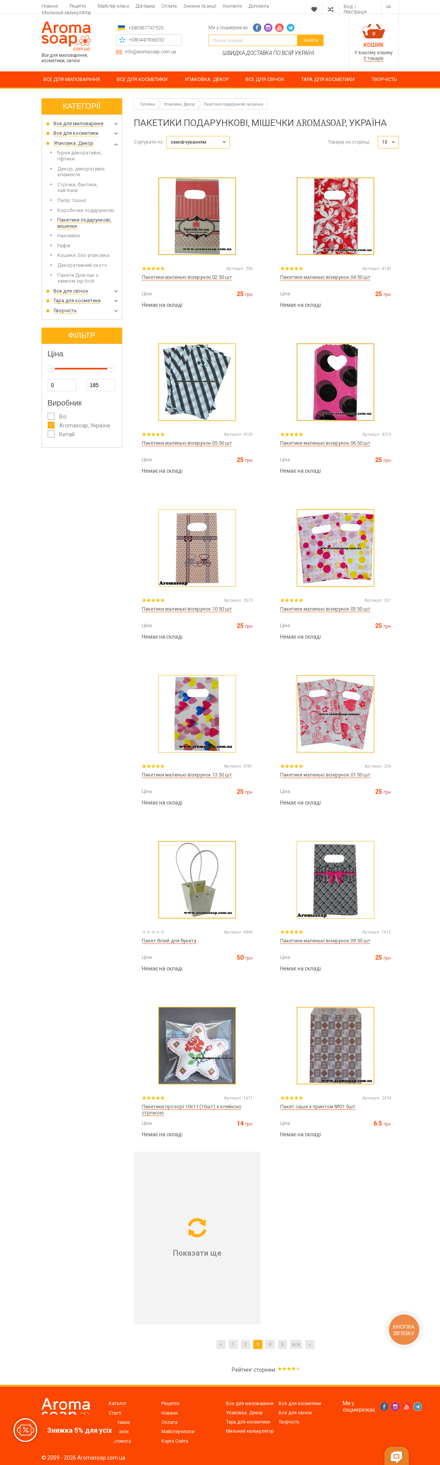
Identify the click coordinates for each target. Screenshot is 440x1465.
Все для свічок (295, 1412)
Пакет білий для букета (169, 941)
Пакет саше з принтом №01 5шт (317, 1106)
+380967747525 (145, 27)
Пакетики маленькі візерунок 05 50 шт (187, 443)
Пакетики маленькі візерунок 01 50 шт (325, 775)
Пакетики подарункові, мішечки (233, 104)
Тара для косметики (248, 1422)
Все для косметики (300, 1403)
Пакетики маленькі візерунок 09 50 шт (325, 941)
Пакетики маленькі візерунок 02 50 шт (187, 277)
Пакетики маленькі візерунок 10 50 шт (187, 609)
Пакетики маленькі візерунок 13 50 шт (187, 775)
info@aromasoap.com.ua (150, 52)
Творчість (289, 1422)
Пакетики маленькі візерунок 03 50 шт (325, 609)
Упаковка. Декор (244, 1412)
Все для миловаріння (250, 1403)
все (296, 1344)
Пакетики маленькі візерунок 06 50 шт (325, 443)
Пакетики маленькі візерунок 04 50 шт (325, 277)
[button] (198, 142)
